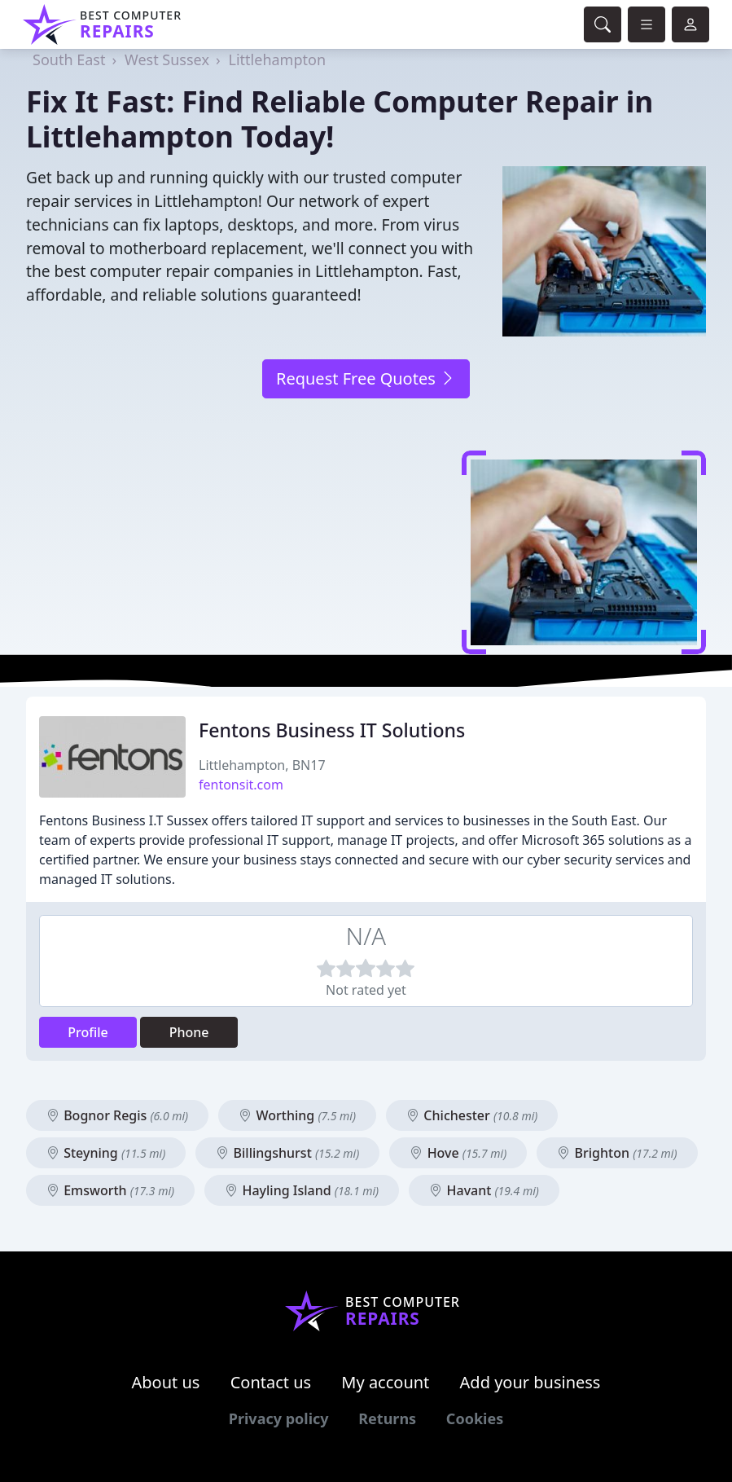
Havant (484, 1190)
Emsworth (110, 1190)
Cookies (474, 1418)
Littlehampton (278, 59)
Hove (458, 1153)
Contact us (271, 1382)
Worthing (297, 1115)
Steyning (105, 1153)
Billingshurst (287, 1153)
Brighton (617, 1153)
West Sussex (167, 59)
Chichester (471, 1115)
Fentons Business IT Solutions (332, 730)
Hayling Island (302, 1190)
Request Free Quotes (366, 378)
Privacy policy (279, 1418)
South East (69, 59)
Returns (387, 1418)
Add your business (530, 1382)
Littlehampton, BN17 (262, 765)
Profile (88, 1032)
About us (166, 1382)
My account (385, 1382)
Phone (189, 1032)
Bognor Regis (117, 1115)
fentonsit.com (241, 785)
